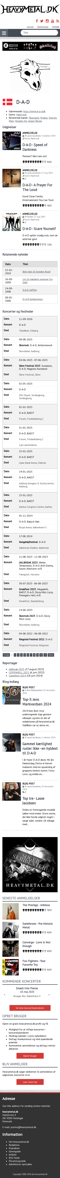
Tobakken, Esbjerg (28, 330)
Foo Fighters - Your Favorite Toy (33, 962)
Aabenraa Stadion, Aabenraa (34, 547)
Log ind (30, 26)
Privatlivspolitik (17, 1161)
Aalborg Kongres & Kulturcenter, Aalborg (36, 485)
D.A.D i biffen (30, 290)
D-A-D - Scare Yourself (39, 228)
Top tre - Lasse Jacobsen (33, 800)
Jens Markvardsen (34, 690)
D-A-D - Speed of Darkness (34, 147)
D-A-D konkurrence (33, 299)
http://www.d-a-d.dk (34, 111)
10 (41, 655)
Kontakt (55, 26)
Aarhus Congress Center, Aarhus (35, 506)
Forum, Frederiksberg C (31, 418)
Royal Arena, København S (33, 527)
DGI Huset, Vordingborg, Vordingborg (32, 397)
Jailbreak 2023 (16, 669)
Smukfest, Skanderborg (31, 601)
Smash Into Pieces (27, 988)
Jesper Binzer (35, 121)
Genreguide (15, 1151)
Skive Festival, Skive (29, 374)
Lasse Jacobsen (34, 135)
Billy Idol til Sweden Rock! (37, 271)
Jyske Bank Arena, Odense (32, 462)
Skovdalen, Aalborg (29, 351)
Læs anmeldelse (28, 445)
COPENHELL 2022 (19, 672)
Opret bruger (42, 26)
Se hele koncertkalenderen (30, 1008)
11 (45, 655)
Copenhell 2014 (17, 675)
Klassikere (14, 1148)
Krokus (44, 117)
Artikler (13, 1154)
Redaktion (14, 1145)
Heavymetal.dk (30, 9)
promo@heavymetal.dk (23, 1127)
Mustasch (34, 117)
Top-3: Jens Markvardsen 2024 (36, 701)
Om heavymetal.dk (19, 1141)
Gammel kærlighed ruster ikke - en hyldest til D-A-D (40, 748)
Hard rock (21, 114)
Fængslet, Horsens (29, 574)
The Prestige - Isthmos (36, 905)
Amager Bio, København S (26, 996)
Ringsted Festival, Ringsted (33, 645)
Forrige (6, 655)
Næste (50, 655)
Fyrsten (30, 216)
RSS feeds (14, 1157)
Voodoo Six (21, 121)
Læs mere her (30, 1082)
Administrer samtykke (20, 1164)
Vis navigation (3, 31)
